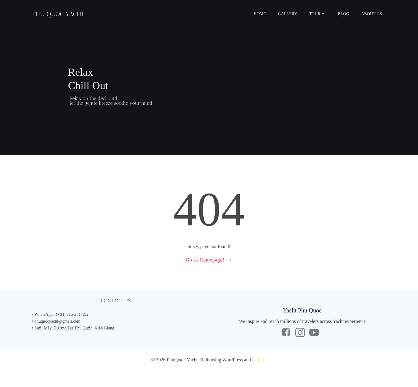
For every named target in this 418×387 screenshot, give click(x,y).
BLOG (348, 13)
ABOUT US (376, 13)
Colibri (258, 378)
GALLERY (292, 13)
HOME (265, 13)
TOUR (322, 13)
